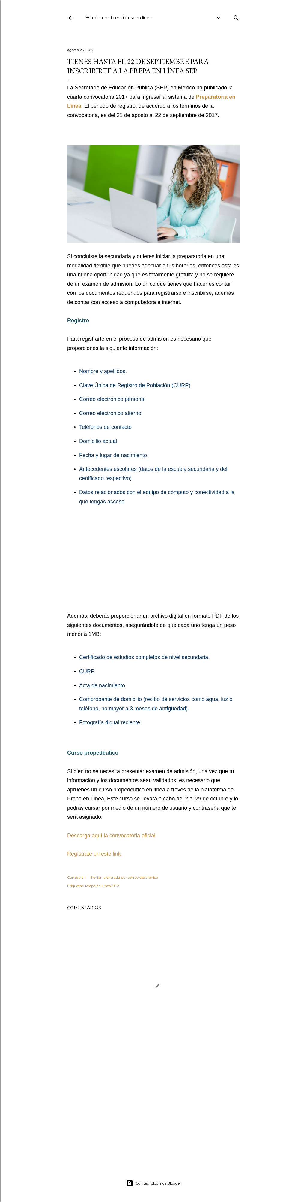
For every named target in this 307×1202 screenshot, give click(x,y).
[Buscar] (236, 17)
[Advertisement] (153, 560)
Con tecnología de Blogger (153, 1183)
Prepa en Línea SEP (102, 886)
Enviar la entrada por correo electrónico (124, 877)
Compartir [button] (76, 877)
